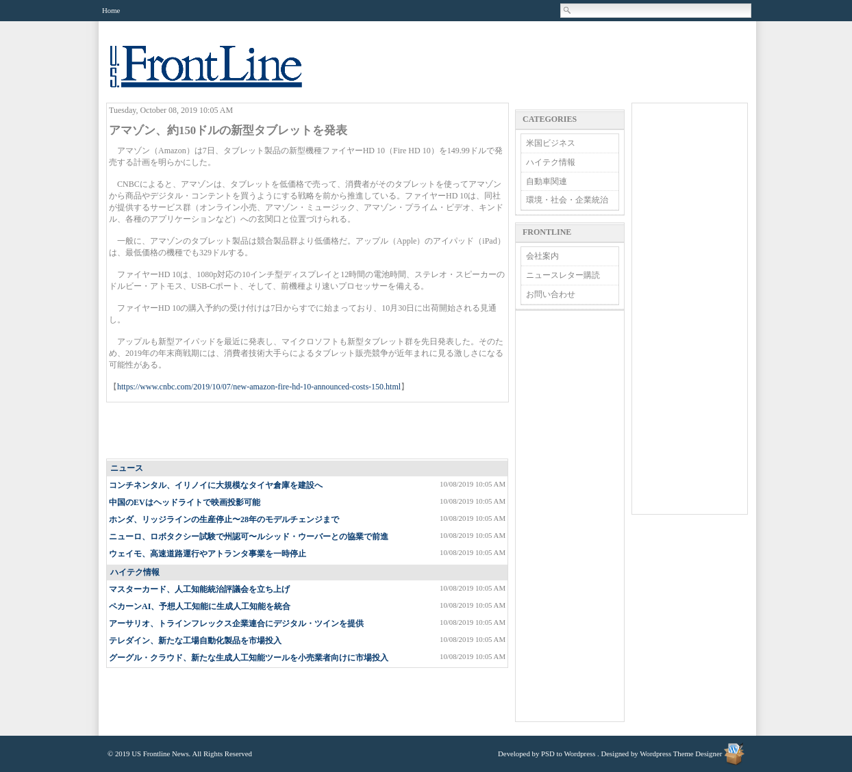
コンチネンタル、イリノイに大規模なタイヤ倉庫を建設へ (216, 485)
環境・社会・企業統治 (567, 200)
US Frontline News (219, 74)
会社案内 (542, 256)
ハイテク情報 (135, 572)
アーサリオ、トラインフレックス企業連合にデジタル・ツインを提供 (236, 623)
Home (111, 10)
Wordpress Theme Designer (681, 753)
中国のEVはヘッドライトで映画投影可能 (184, 502)
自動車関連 (546, 181)
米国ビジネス (550, 143)
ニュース (126, 468)
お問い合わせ (550, 294)
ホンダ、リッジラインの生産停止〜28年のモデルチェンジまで (224, 519)
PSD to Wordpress (568, 753)
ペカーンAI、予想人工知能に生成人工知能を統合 (199, 606)
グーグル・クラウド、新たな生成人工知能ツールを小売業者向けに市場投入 (248, 657)
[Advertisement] (308, 431)
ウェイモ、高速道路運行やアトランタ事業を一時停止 (207, 553)
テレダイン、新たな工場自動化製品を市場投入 (195, 640)
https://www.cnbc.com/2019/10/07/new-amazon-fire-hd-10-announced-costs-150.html (259, 386)
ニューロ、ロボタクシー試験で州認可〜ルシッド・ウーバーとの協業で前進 (248, 536)
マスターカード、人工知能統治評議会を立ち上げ (199, 589)
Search (567, 10)
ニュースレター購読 (563, 275)
